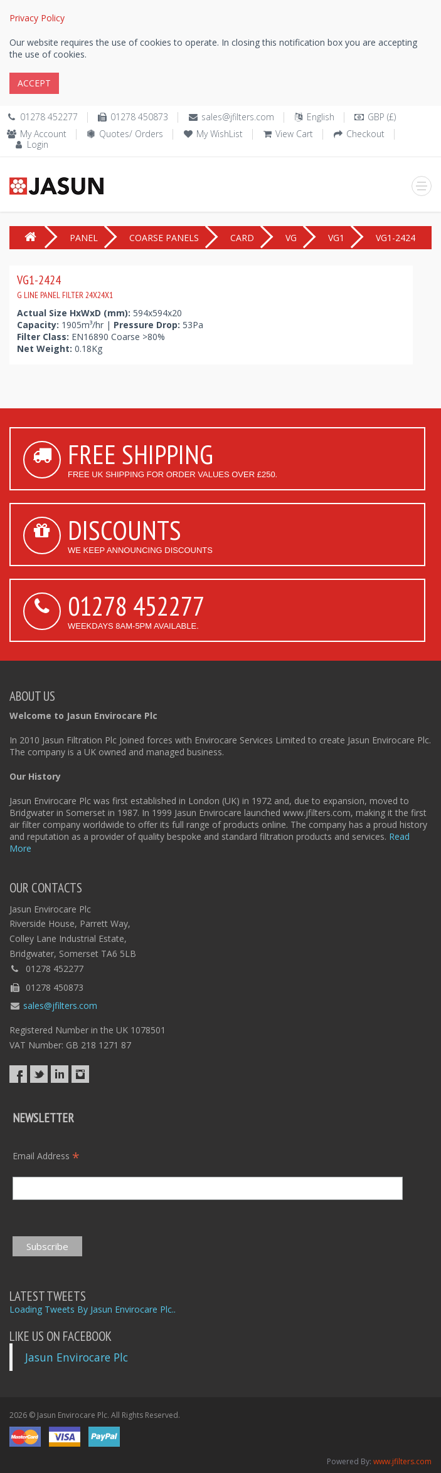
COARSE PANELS (164, 238)
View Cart (294, 134)
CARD (242, 238)
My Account (43, 134)
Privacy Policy (37, 18)
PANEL (84, 238)
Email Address (46, 1156)
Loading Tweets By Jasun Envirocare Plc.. (92, 1309)
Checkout (365, 134)
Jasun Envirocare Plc (76, 1357)
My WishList (219, 134)
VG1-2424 (65, 286)
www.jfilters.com (402, 1461)
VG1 (336, 238)
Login (37, 144)
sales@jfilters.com (237, 117)
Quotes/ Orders (131, 134)
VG (291, 238)
